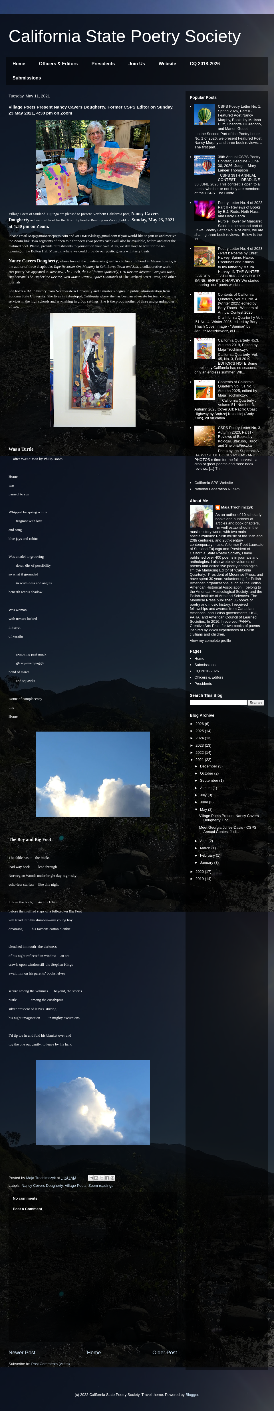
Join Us (136, 63)
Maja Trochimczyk (237, 507)
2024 (200, 738)
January (207, 862)
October (207, 773)
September (209, 780)
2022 (200, 752)
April (204, 841)
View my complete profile (210, 640)
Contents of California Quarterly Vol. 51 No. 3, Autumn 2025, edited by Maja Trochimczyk (237, 388)
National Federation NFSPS (217, 489)
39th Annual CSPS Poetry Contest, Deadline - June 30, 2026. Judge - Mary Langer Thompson (239, 163)
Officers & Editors (58, 63)
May (204, 809)
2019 (200, 879)
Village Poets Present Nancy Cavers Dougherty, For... (229, 818)
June (204, 802)
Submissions (27, 77)
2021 (200, 759)
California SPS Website (213, 483)
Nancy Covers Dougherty (42, 1185)
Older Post (164, 1352)
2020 (200, 871)
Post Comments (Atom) (50, 1364)
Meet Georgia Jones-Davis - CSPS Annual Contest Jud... (227, 829)
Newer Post (22, 1352)
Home (19, 63)
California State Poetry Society (125, 36)
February (208, 855)
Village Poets (75, 1185)
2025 (200, 731)
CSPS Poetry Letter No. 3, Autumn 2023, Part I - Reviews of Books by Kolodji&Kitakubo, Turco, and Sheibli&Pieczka (239, 437)
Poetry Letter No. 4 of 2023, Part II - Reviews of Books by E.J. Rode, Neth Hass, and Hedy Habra (240, 209)
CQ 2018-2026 (205, 63)
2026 (200, 724)
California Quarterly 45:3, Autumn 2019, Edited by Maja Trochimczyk (238, 344)
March (205, 848)
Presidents (103, 63)
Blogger (192, 1394)
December (209, 766)
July (204, 795)
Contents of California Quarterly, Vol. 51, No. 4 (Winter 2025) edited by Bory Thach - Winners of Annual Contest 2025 (238, 303)
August (206, 788)
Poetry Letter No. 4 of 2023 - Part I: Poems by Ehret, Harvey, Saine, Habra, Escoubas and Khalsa (240, 255)
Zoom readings (100, 1185)
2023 (200, 745)
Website (167, 63)
